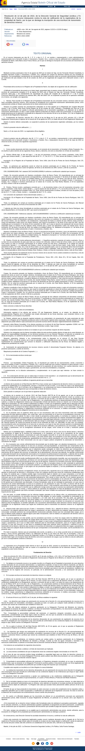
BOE (15, 9)
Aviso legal (33, 739)
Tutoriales (76, 739)
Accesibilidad (41, 739)
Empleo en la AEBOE (42, 740)
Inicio (11, 9)
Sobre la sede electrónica (19, 739)
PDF (11, 44)
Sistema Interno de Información (64, 739)
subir (79, 732)
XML (27, 44)
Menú (67, 6)
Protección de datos (51, 739)
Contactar (8, 739)
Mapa (27, 739)
